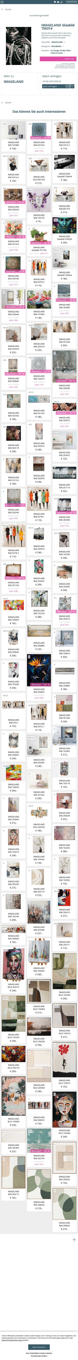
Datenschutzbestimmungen (12, 1340)
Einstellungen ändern (39, 1356)
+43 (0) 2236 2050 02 (51, 81)
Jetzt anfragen (50, 86)
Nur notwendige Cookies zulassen (39, 1353)
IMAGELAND (57, 42)
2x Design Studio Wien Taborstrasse (61, 51)
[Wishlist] (55, 2)
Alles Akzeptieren (39, 1347)
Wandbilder (56, 46)
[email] (58, 2)
